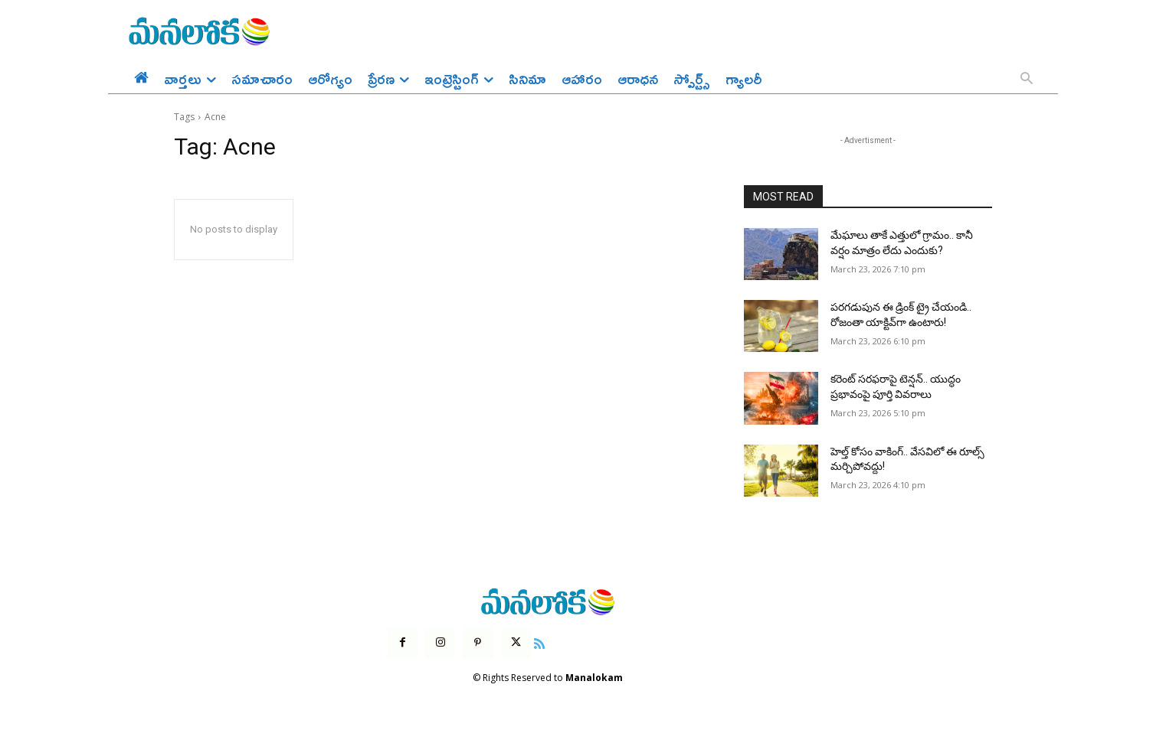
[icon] (539, 642)
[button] (1027, 80)
